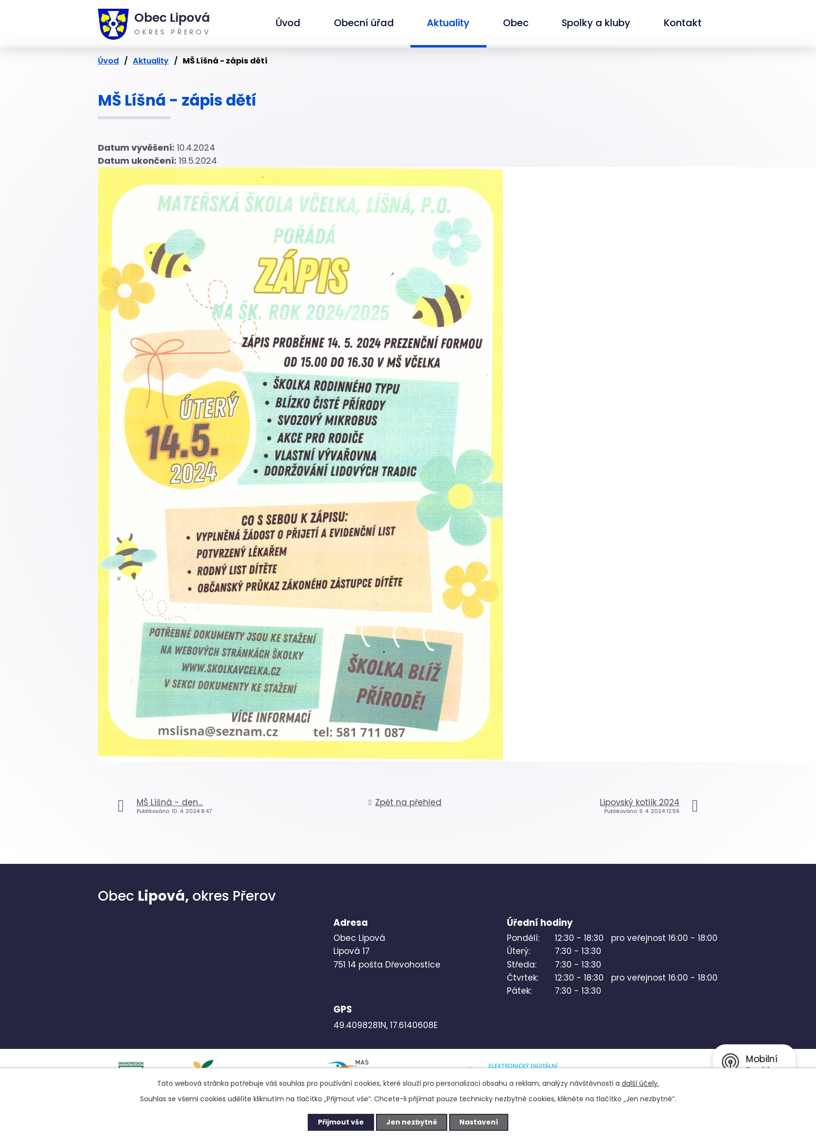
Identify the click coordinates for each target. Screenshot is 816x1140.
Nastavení (478, 1122)
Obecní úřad (364, 23)
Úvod (288, 23)
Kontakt (683, 23)
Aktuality (448, 23)
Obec (516, 23)
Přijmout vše (341, 1122)
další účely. (640, 1083)
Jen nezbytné (411, 1122)
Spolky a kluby (596, 23)
